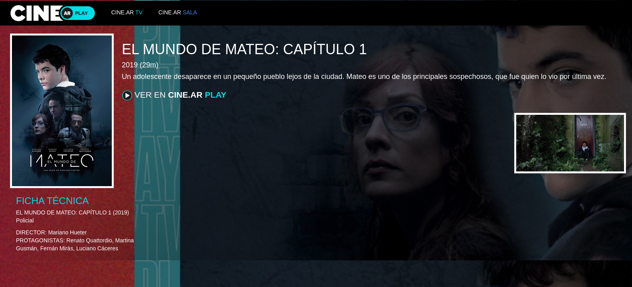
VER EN (174, 95)
